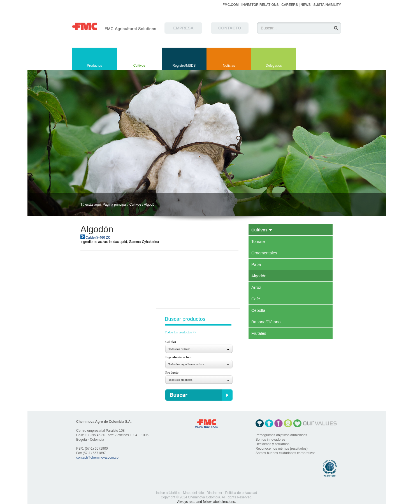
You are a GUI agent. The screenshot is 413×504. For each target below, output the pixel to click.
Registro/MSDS (184, 66)
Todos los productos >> (180, 332)
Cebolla (258, 310)
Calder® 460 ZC (97, 238)
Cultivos (139, 66)
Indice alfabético (168, 493)
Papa (256, 264)
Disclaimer (214, 493)
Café (255, 299)
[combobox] (199, 349)
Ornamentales (264, 253)
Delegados (274, 66)
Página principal (114, 204)
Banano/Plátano (265, 322)
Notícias (229, 66)
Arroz (256, 287)
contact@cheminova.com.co (97, 457)
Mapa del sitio (193, 493)
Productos (94, 66)
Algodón (150, 204)
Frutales (258, 333)
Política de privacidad (241, 493)
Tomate (258, 241)
